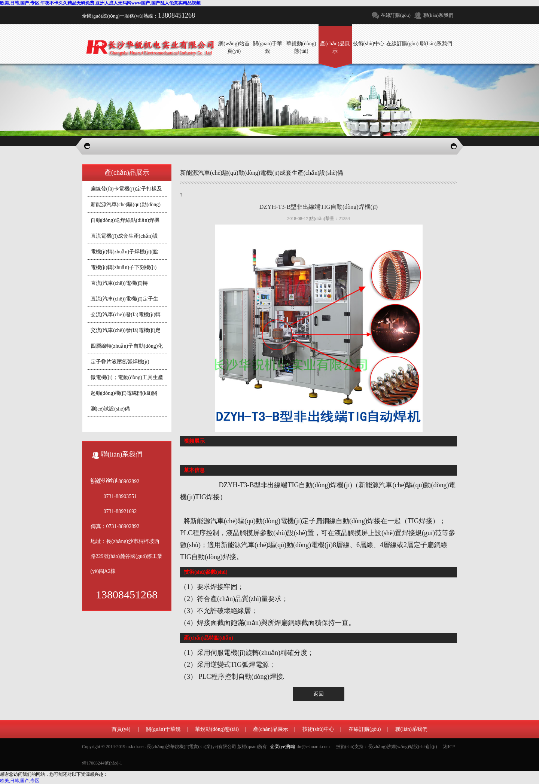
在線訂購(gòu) (396, 15)
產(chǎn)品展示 (270, 729)
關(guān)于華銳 (163, 729)
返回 (318, 694)
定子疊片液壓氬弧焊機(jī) (120, 361)
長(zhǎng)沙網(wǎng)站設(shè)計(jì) (402, 746)
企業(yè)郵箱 (282, 746)
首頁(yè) (121, 729)
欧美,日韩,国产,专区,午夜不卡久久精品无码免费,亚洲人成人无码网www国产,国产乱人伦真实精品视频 (100, 3)
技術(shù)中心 (318, 729)
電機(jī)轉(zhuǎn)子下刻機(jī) (124, 267)
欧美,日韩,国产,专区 (19, 780)
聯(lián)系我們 (438, 15)
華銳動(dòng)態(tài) (217, 729)
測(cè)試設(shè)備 (110, 409)
